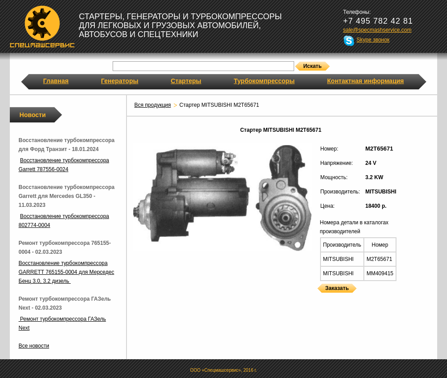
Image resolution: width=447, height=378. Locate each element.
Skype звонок (373, 40)
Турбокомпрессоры (264, 80)
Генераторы (119, 80)
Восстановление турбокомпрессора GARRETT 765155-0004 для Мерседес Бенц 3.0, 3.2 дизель (66, 272)
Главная (56, 80)
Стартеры (186, 80)
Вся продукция (153, 105)
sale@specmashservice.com (377, 30)
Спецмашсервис (42, 26)
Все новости (34, 346)
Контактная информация (365, 80)
